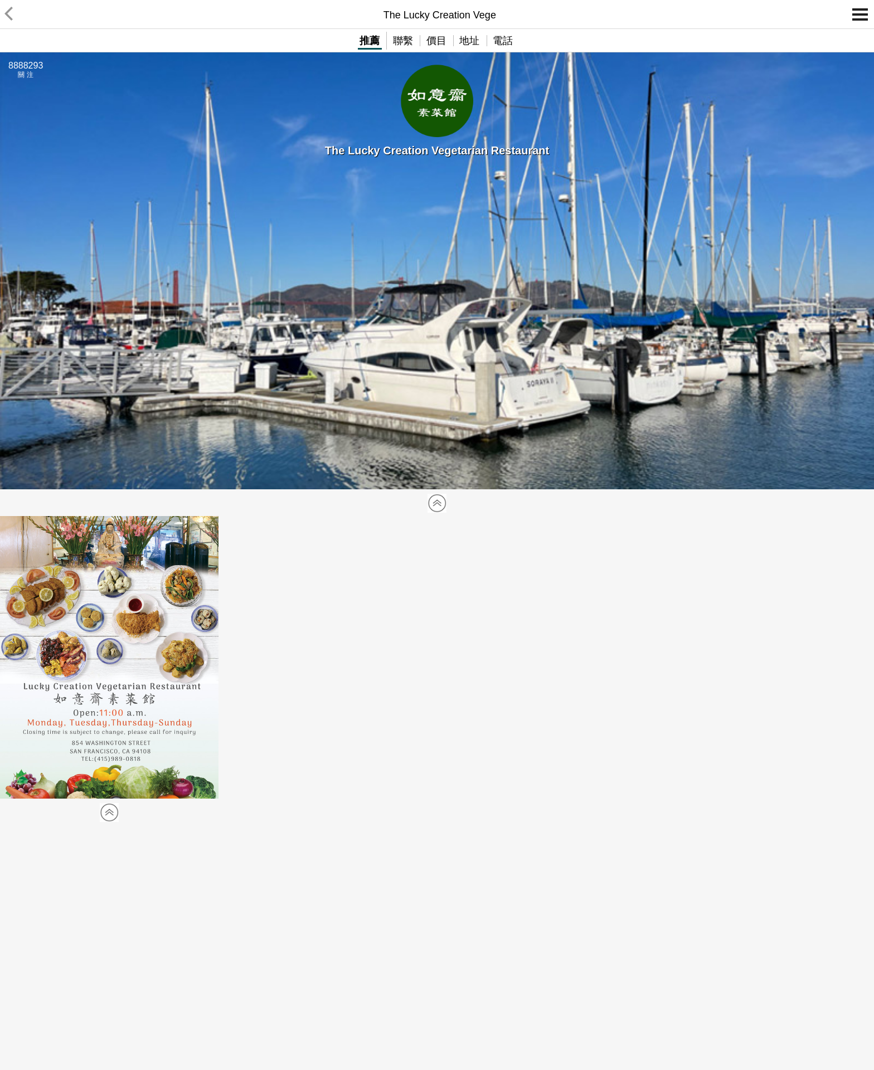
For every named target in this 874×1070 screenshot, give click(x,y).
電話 (503, 40)
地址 (469, 40)
